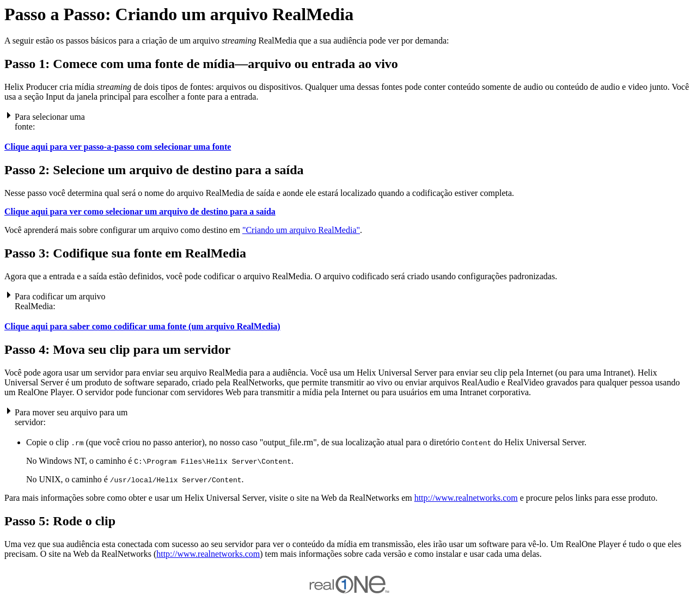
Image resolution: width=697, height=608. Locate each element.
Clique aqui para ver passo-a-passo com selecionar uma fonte (117, 146)
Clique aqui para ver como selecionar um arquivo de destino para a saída (140, 211)
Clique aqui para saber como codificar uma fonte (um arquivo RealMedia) (142, 326)
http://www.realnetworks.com (466, 497)
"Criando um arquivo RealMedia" (301, 230)
